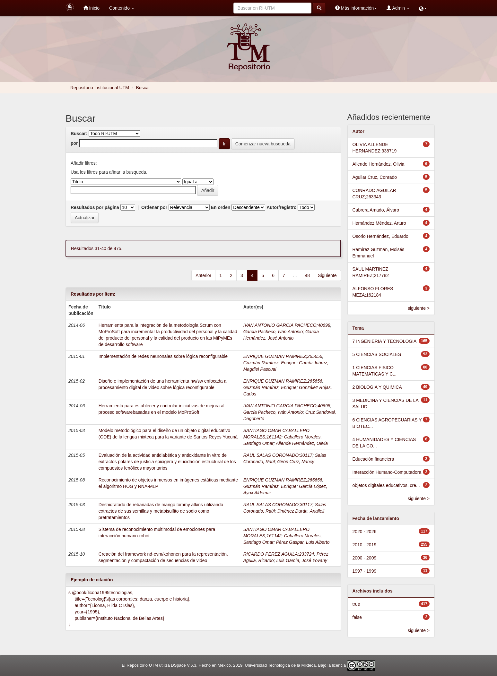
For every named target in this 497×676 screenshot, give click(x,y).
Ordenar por (154, 207)
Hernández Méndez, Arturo (379, 223)
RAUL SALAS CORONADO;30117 (277, 455)
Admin (398, 8)
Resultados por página (95, 207)
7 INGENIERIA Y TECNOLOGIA (385, 341)
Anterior (203, 275)
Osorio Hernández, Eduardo (380, 236)
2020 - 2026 (365, 531)
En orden (221, 207)
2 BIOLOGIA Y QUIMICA (377, 387)
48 (307, 275)
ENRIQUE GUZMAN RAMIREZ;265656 (282, 356)
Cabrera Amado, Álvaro (376, 209)
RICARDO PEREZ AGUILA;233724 (278, 554)
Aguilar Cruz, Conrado (375, 177)
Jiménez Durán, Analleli (301, 511)
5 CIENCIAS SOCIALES (377, 354)
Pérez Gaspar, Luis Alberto (303, 542)
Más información (356, 8)
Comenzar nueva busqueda (263, 143)
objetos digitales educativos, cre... (386, 485)
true (356, 604)
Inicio (91, 8)
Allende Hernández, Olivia (302, 443)
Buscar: (79, 133)
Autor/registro (281, 207)
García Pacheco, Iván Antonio (273, 331)
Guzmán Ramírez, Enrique (270, 362)
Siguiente (327, 275)
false (357, 617)
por (74, 143)
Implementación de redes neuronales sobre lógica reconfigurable (163, 356)
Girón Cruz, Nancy (295, 461)
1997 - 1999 (365, 571)
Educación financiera (373, 459)
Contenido (121, 8)
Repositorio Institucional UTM (99, 87)
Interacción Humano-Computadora (387, 472)
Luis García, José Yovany (301, 560)
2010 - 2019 (365, 544)
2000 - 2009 (365, 557)
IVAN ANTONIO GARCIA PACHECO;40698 (286, 325)
